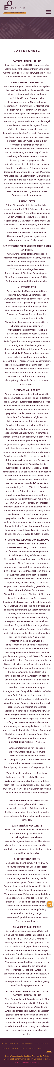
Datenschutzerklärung (29, 1063)
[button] (48, 8)
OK (16, 1063)
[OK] (50, 1059)
